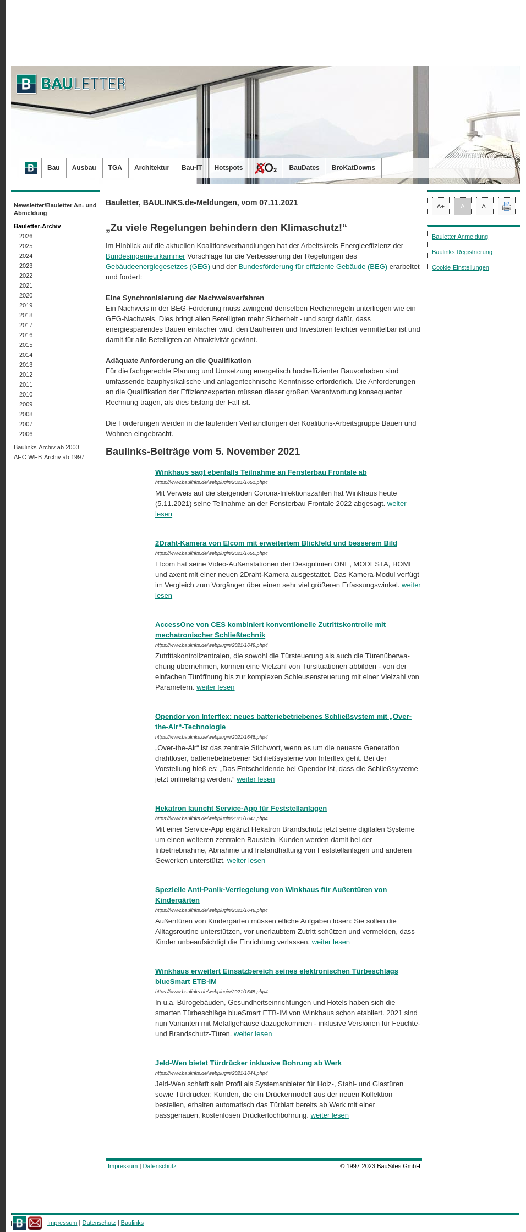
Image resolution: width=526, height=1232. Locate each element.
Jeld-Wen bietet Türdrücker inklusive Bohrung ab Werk (248, 1063)
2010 (25, 394)
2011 (25, 384)
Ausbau (84, 168)
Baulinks (132, 1222)
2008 (25, 414)
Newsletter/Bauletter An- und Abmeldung (55, 209)
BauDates (304, 168)
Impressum (123, 1166)
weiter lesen (215, 687)
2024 (25, 255)
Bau (53, 168)
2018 (25, 315)
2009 (25, 404)
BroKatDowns (353, 168)
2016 (25, 335)
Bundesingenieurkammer (145, 256)
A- (485, 206)
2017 (25, 325)
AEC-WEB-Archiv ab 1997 (49, 457)
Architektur (151, 168)
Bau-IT (192, 168)
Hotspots (228, 168)
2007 (25, 424)
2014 (25, 354)
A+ (441, 206)
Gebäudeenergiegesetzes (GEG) (158, 266)
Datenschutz (159, 1166)
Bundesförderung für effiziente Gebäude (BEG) (312, 266)
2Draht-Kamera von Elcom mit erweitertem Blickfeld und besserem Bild (276, 543)
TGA (115, 168)
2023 (25, 265)
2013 (25, 364)
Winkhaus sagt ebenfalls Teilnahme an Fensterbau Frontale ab (261, 472)
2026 (25, 236)
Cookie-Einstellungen (460, 267)
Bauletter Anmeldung (460, 236)
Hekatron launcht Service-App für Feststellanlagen (241, 808)
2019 (25, 305)
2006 (25, 434)
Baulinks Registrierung (462, 252)
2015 (25, 345)
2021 (25, 285)
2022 (25, 275)
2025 (25, 246)
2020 (25, 295)
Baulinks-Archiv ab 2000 (46, 447)
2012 (25, 374)
